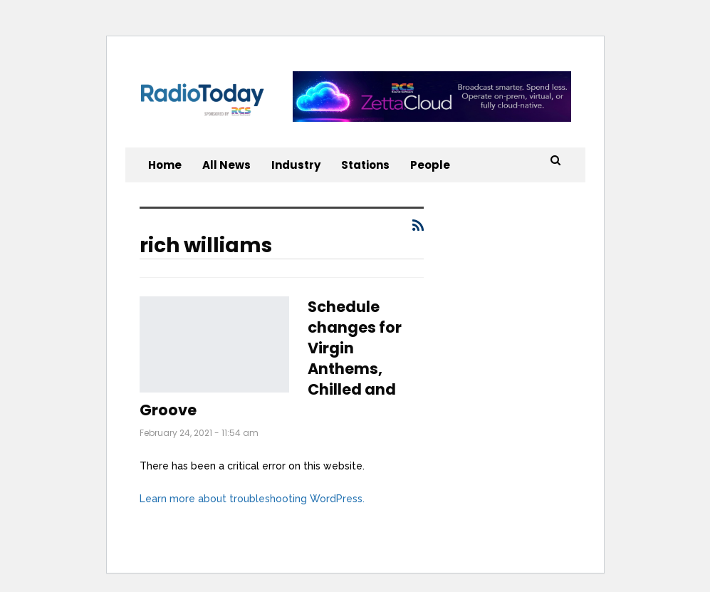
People (430, 164)
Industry (295, 164)
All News (226, 164)
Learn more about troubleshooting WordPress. (252, 498)
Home (165, 164)
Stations (365, 164)
